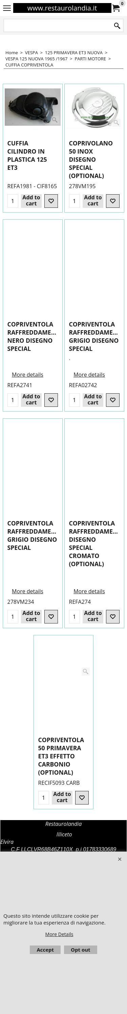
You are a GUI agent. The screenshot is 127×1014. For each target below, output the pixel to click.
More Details (59, 934)
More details (27, 427)
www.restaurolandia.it (62, 8)
